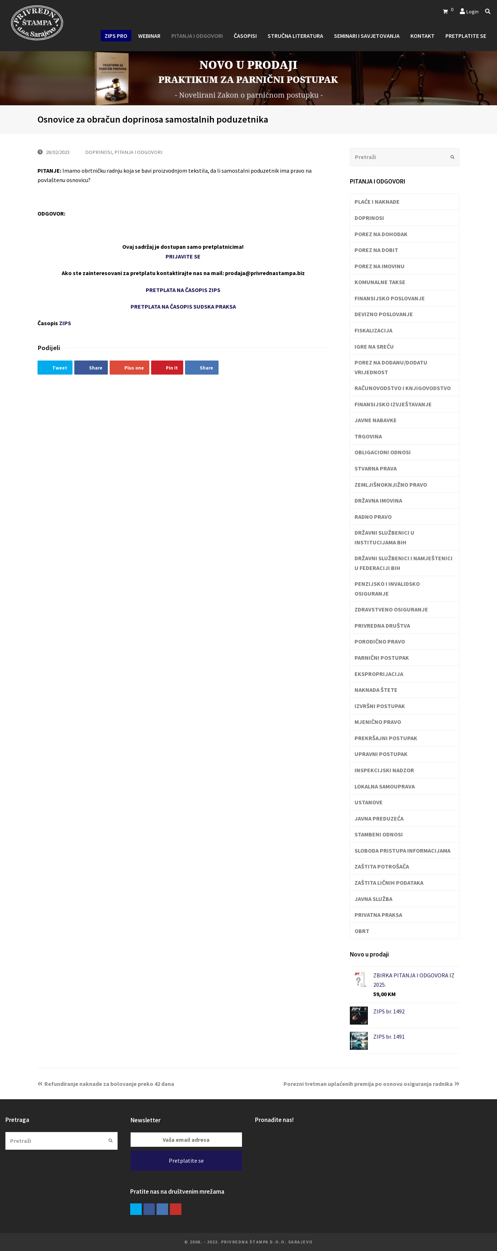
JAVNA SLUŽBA (373, 898)
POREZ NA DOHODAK (381, 234)
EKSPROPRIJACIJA (379, 673)
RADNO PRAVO (373, 516)
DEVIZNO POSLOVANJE (384, 314)
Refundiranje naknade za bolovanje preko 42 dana (106, 1083)
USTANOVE (369, 802)
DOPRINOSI (98, 152)
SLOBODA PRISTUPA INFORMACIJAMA (402, 850)
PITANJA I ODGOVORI (138, 152)
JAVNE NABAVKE (376, 420)
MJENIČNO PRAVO (378, 721)
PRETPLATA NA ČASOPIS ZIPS (183, 289)
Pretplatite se (186, 1160)
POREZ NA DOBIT (376, 249)
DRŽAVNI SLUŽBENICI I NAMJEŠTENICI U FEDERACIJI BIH (404, 562)
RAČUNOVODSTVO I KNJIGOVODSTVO (403, 388)
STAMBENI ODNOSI (379, 834)
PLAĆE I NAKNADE (377, 201)
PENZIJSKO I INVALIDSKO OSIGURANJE (387, 588)
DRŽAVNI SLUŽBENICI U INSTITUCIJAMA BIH (384, 537)
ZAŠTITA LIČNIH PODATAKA (389, 882)
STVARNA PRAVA (376, 468)
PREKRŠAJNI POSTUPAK (386, 738)
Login (472, 11)
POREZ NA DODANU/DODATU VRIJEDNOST (391, 367)
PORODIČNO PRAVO (380, 641)
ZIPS (65, 323)
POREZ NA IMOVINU (380, 266)
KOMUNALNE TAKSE (380, 282)
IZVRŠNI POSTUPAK (380, 706)
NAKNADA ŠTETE (376, 689)
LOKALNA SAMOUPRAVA (385, 786)
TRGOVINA (368, 436)
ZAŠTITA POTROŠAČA (382, 866)
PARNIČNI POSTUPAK (382, 657)
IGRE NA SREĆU (374, 346)
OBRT (362, 930)
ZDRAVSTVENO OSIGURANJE (391, 609)
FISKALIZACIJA (373, 330)
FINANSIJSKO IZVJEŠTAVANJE (393, 404)
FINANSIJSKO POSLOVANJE (390, 298)
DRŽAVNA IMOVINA (378, 500)
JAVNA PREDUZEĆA (379, 818)
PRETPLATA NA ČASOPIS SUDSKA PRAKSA (183, 306)
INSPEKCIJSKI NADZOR (384, 770)
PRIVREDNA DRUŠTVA (382, 625)
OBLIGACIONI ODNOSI (383, 452)
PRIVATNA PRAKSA (378, 914)
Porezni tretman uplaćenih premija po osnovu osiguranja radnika (371, 1083)
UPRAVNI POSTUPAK (381, 753)
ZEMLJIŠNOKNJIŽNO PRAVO (391, 484)
